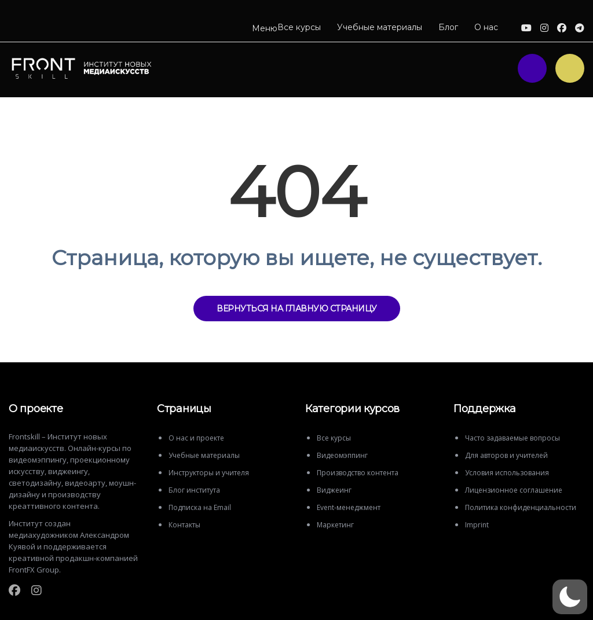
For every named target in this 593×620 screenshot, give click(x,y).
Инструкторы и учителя (209, 473)
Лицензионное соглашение (513, 490)
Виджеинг (334, 490)
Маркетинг (335, 525)
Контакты (184, 525)
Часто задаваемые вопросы (512, 438)
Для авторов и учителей (506, 455)
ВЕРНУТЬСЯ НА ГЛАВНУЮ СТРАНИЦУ (297, 308)
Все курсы (299, 27)
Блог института (194, 490)
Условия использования (507, 473)
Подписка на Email (200, 507)
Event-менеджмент (348, 507)
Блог (448, 27)
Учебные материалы (379, 27)
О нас (486, 27)
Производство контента (357, 473)
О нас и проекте (196, 438)
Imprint (477, 525)
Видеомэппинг (342, 455)
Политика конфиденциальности (520, 507)
